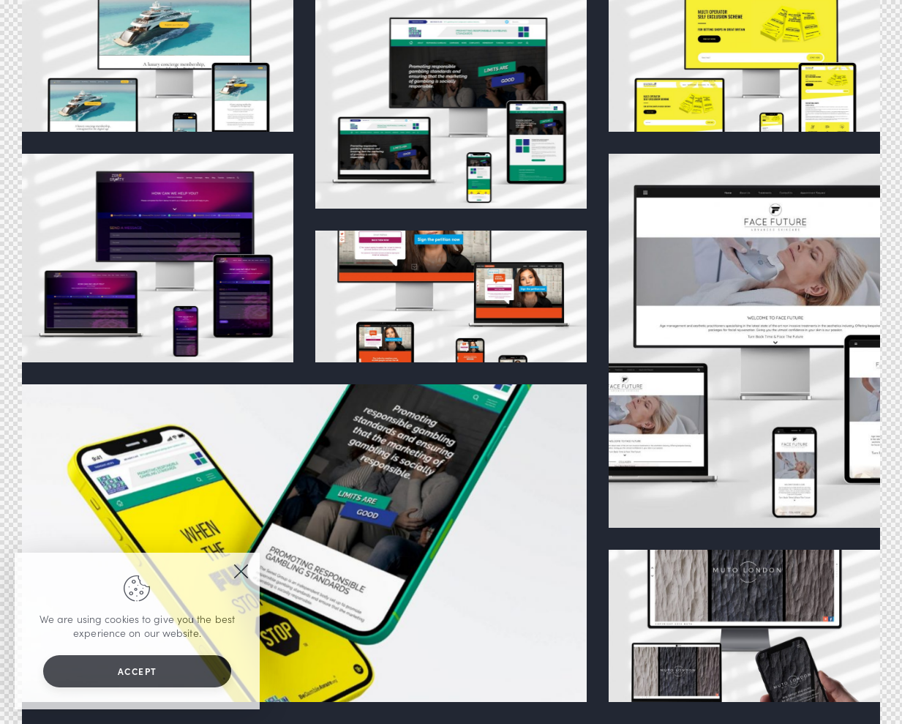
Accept (137, 671)
